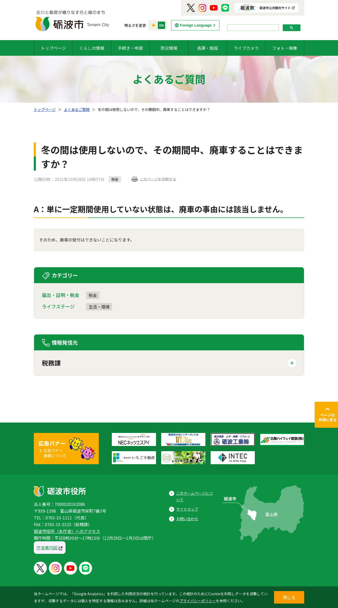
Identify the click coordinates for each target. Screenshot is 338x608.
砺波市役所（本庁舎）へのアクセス (67, 531)
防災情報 (169, 48)
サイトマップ (187, 509)
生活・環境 (99, 306)
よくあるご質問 (76, 109)
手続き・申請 (130, 48)
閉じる (289, 597)
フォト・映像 (284, 48)
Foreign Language (195, 25)
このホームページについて (194, 496)
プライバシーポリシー (197, 600)
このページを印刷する (158, 179)
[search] (252, 28)
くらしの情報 (91, 48)
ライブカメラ (246, 48)
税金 (93, 295)
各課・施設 (207, 48)
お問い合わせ (187, 518)
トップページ (53, 48)
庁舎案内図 (47, 547)
